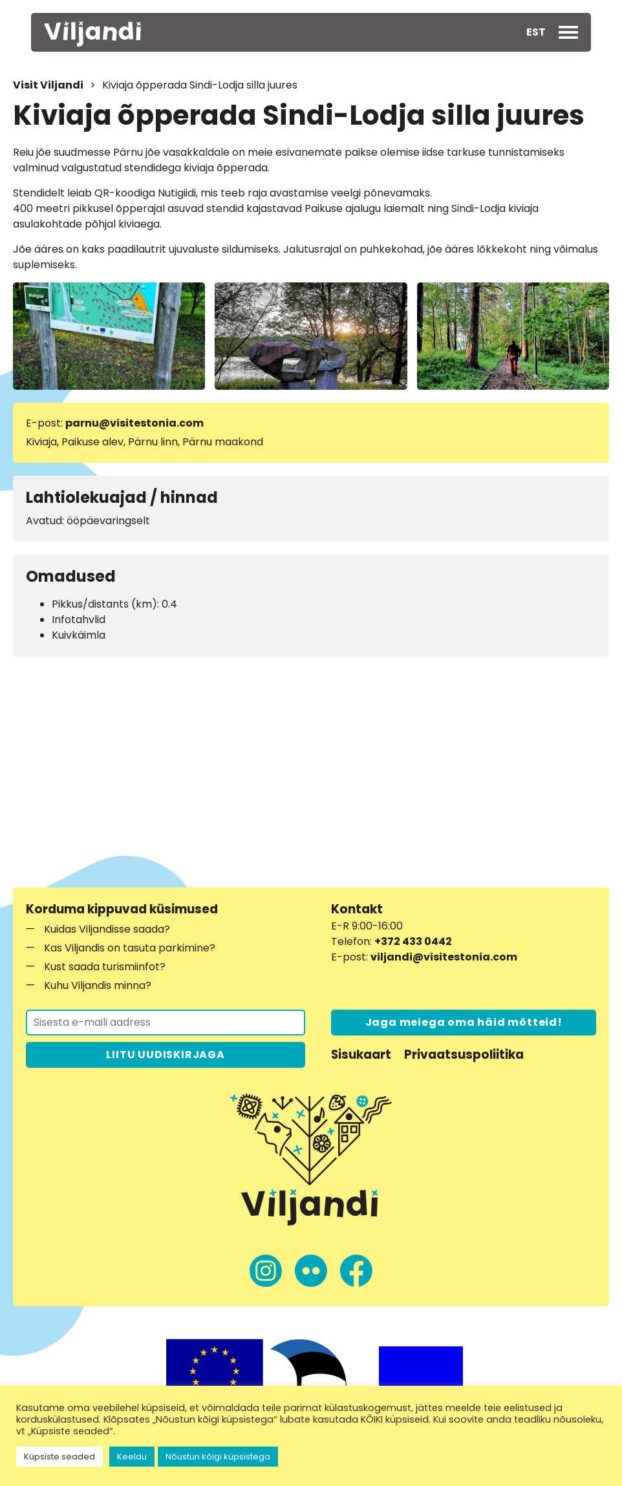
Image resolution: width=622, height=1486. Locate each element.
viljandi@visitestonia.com (443, 957)
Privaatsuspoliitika (464, 1054)
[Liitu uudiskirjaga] (165, 1022)
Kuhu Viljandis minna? (97, 985)
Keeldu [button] (132, 1456)
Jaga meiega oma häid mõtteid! (464, 1022)
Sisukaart (361, 1054)
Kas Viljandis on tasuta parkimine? (129, 947)
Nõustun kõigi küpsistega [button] (218, 1456)
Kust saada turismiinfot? (105, 966)
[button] (536, 32)
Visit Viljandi (48, 85)
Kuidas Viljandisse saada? (107, 929)
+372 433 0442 (413, 941)
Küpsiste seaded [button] (59, 1456)
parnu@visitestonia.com (134, 423)
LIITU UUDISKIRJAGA (165, 1054)
